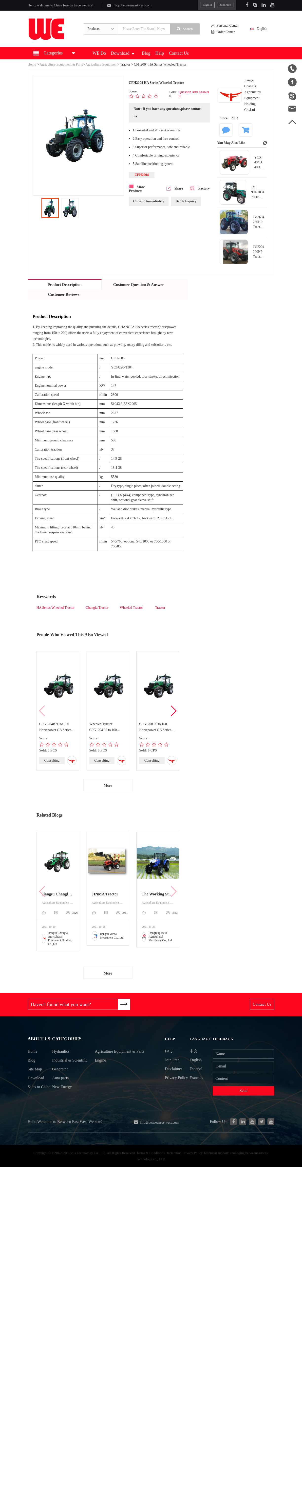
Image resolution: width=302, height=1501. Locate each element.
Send (244, 1091)
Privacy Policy (171, 1082)
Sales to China (34, 1092)
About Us (38, 1039)
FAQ (168, 1051)
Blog (146, 53)
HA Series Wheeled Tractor (56, 608)
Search (185, 29)
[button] (173, 710)
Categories (67, 1039)
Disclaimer (173, 1069)
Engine (101, 1070)
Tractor (125, 64)
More (108, 785)
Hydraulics (61, 1052)
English (261, 29)
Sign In (207, 4)
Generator (60, 1079)
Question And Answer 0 (194, 94)
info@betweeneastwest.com (129, 5)
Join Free (225, 4)
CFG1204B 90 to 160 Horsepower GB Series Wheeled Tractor (55, 727)
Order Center (223, 32)
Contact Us (179, 53)
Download (122, 53)
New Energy (62, 1097)
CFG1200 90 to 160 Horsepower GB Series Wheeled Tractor (155, 727)
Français (196, 1078)
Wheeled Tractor (132, 608)
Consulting (51, 760)
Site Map (35, 1070)
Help (159, 53)
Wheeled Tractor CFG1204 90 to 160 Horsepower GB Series (105, 727)
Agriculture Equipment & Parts (61, 64)
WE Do (99, 53)
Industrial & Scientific (62, 1065)
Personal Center (225, 25)
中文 (194, 1051)
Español (196, 1069)
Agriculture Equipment (101, 64)
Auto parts (60, 1088)
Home (32, 64)
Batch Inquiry (185, 201)
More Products (137, 188)
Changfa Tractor (97, 608)
